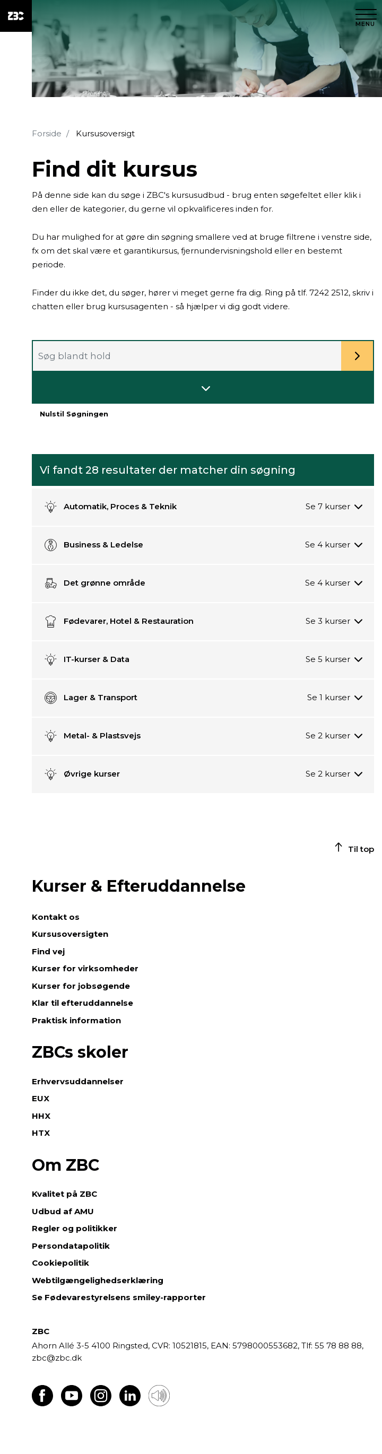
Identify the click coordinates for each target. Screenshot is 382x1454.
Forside (47, 133)
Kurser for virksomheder (85, 968)
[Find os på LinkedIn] (130, 1403)
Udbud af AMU (63, 1211)
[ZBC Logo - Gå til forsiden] (16, 16)
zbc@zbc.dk (57, 1358)
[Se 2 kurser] (334, 736)
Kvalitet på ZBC (64, 1194)
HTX (41, 1133)
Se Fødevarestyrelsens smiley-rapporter (119, 1297)
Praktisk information (76, 1020)
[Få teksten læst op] (159, 1403)
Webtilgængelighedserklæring (97, 1280)
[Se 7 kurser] (334, 507)
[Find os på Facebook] (42, 1403)
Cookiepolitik (60, 1263)
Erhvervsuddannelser (78, 1081)
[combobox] (203, 356)
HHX (41, 1116)
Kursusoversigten (70, 934)
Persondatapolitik (71, 1246)
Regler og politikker (74, 1228)
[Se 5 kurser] (334, 660)
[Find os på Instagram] (100, 1403)
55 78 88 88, (337, 1345)
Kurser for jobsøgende (81, 986)
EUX (40, 1098)
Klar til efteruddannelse (82, 1003)
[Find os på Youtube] (71, 1403)
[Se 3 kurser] (334, 621)
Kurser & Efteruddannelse (139, 886)
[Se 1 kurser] (334, 698)
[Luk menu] (366, 16)
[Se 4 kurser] (333, 545)
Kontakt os (56, 917)
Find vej (48, 951)
